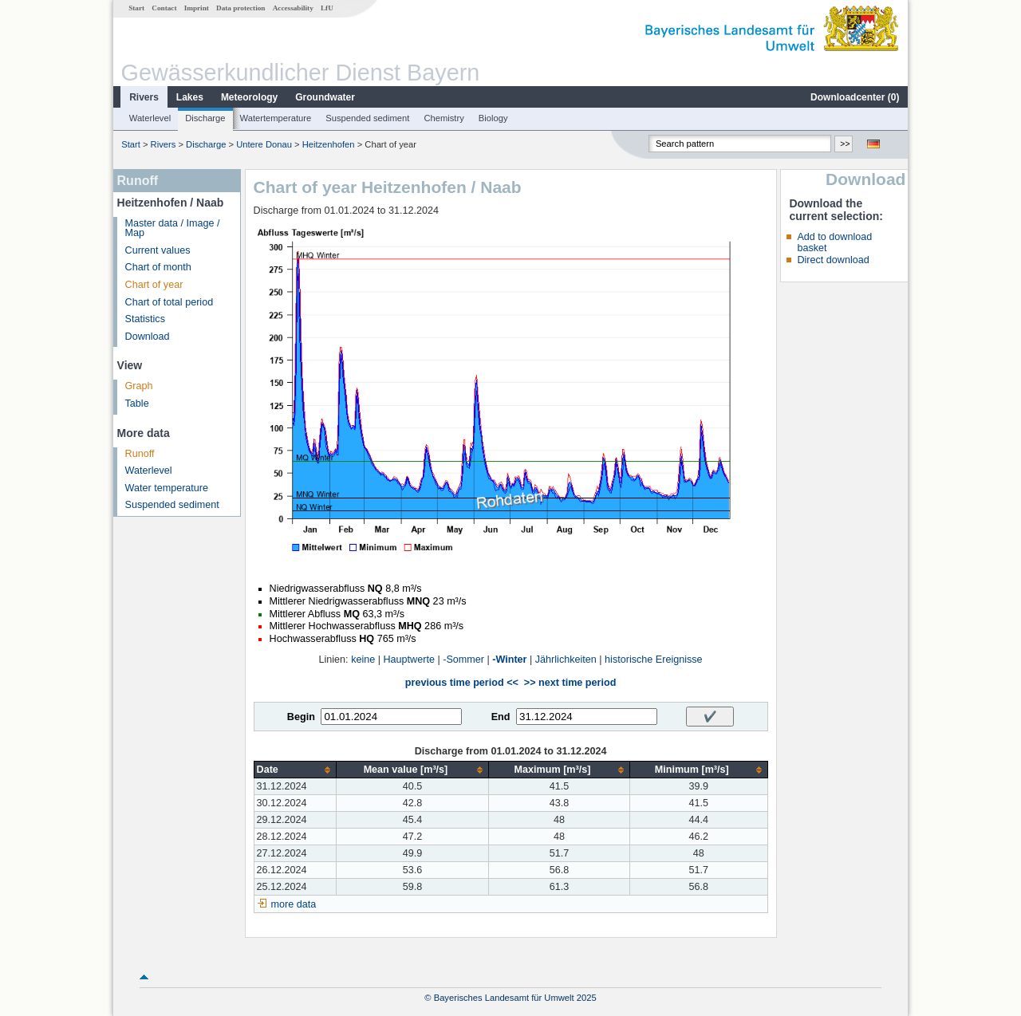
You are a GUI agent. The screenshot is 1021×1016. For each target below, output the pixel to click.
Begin (301, 717)
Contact (164, 8)
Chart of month (158, 267)
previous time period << (461, 682)
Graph (139, 386)
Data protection (240, 8)
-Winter (509, 659)
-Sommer (463, 659)
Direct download (833, 260)
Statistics (145, 319)
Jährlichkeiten (566, 659)
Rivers (144, 97)
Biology (493, 118)
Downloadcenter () (854, 97)
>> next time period (570, 682)
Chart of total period (169, 302)
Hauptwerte (409, 659)
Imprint (196, 8)
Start (136, 8)
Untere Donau (264, 144)
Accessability (293, 8)
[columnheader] (295, 770)
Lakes (189, 97)
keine (363, 659)
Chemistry (443, 118)
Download (147, 336)
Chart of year (154, 284)
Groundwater (325, 97)
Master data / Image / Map (172, 228)
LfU (327, 8)
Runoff (140, 453)
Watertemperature (276, 118)
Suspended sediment (367, 118)
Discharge (205, 118)
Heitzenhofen (328, 144)
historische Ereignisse (654, 659)
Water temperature (167, 488)
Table (137, 403)
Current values (158, 250)
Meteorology (249, 97)
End (500, 717)
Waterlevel (150, 118)
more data (294, 904)
